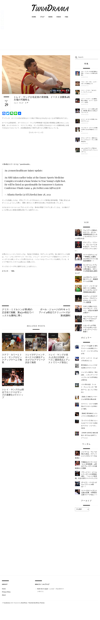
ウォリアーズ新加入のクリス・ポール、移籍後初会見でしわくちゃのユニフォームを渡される (85, 234)
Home (34, 17)
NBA (12, 271)
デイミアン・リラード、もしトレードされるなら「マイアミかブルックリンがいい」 (85, 247)
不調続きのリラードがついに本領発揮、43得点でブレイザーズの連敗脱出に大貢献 (86, 471)
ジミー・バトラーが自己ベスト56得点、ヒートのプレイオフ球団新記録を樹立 (85, 293)
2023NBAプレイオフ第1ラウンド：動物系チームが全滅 (90, 282)
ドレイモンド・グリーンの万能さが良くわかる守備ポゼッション (89, 129)
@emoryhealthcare (18, 170)
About (4, 606)
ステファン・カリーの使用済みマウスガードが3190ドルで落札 (89, 412)
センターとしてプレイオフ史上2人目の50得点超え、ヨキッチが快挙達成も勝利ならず (86, 272)
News (50, 17)
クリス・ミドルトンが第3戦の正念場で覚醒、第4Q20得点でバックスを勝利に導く (17, 312)
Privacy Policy (6, 603)
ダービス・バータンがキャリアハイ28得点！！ (89, 493)
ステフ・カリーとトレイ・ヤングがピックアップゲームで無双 (12, 358)
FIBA (66, 17)
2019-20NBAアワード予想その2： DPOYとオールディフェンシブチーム (89, 149)
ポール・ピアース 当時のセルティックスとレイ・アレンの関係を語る (89, 139)
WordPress (24, 614)
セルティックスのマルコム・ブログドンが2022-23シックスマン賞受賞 (90, 305)
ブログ (42, 17)
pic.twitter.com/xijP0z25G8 (47, 187)
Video (59, 17)
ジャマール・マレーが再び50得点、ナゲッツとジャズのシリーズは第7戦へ (86, 461)
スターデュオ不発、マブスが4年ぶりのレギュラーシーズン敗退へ (90, 334)
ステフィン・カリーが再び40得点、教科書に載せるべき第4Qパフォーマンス (89, 110)
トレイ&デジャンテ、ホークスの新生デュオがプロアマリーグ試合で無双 (36, 358)
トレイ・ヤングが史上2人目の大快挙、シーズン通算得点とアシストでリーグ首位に (59, 358)
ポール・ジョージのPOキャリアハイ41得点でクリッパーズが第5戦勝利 (54, 312)
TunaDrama (6, 614)
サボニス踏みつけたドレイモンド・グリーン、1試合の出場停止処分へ (90, 315)
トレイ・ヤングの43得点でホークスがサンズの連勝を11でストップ (13, 393)
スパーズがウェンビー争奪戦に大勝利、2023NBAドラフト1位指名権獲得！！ (86, 259)
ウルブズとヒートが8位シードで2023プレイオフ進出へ (90, 324)
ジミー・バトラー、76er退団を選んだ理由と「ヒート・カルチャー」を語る (89, 100)
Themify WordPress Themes (37, 614)
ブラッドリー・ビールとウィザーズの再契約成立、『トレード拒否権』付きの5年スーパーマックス (86, 483)
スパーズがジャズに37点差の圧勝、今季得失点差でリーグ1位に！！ (86, 502)
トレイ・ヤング (18, 103)
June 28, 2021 (44, 194)
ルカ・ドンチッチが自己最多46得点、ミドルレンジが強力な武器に (89, 73)
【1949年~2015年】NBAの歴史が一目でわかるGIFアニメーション (89, 441)
